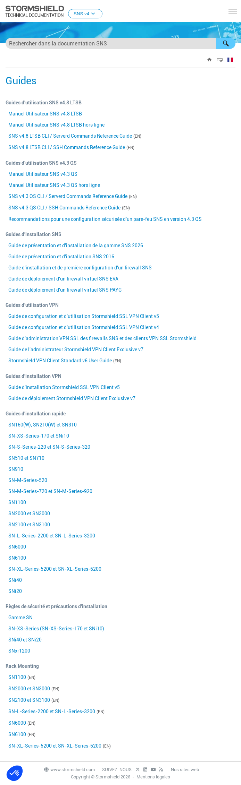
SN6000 (17, 547)
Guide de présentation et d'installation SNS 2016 (61, 256)
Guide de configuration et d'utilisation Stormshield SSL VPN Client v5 (83, 316)
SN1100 (17, 502)
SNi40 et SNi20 (25, 639)
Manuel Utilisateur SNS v (45, 114)
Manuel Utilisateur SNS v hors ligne (56, 125)
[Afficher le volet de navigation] (232, 11)
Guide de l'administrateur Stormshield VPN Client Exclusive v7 (75, 349)
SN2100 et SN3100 (29, 524)
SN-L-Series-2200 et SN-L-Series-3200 (51, 535)
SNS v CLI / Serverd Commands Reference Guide (70, 136)
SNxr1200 (19, 651)
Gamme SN (20, 617)
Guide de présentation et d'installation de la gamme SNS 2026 (75, 245)
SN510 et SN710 (26, 458)
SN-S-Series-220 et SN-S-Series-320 (49, 447)
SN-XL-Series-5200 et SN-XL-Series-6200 (54, 569)
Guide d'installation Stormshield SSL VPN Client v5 (64, 387)
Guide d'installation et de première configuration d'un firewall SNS (80, 267)
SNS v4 (85, 13)
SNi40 (15, 580)
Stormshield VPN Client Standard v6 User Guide (60, 360)
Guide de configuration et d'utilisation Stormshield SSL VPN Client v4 (83, 327)
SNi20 (15, 591)
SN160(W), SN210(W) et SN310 (42, 425)
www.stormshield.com (69, 769)
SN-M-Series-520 (27, 480)
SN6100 (17, 558)
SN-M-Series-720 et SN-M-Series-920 (50, 491)
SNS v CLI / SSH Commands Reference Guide (66, 147)
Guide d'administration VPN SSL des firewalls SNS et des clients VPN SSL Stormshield (102, 338)
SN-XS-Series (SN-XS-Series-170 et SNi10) (56, 628)
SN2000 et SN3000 (29, 513)
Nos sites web (185, 769)
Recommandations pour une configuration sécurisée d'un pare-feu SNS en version (105, 219)
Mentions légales (153, 776)
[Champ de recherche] (120, 43)
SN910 (15, 469)
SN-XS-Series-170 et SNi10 (38, 436)
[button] (225, 43)
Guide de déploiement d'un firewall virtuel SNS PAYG (65, 290)
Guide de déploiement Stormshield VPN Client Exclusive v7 (71, 398)
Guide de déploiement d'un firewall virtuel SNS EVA (63, 279)
